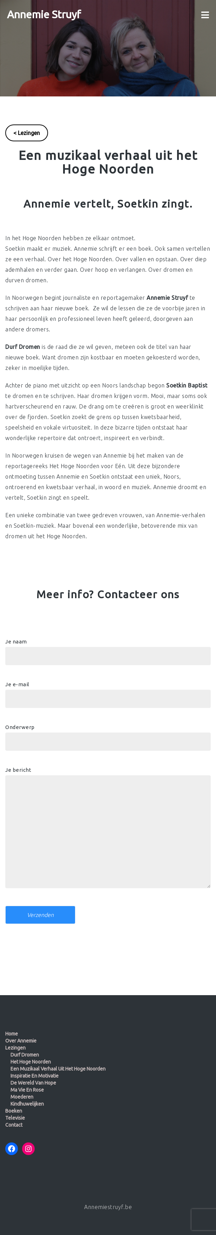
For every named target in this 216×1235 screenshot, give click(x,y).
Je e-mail (108, 691)
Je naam (108, 649)
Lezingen (15, 1048)
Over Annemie (20, 1041)
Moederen (22, 1097)
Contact (13, 1125)
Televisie (15, 1118)
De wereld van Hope (33, 1083)
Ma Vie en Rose (27, 1090)
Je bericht (108, 831)
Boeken (13, 1111)
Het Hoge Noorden (31, 1062)
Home (11, 1034)
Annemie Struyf (44, 14)
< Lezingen (26, 133)
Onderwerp (108, 734)
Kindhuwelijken (27, 1104)
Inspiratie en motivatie (35, 1076)
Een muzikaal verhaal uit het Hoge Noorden (58, 1069)
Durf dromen (25, 1055)
